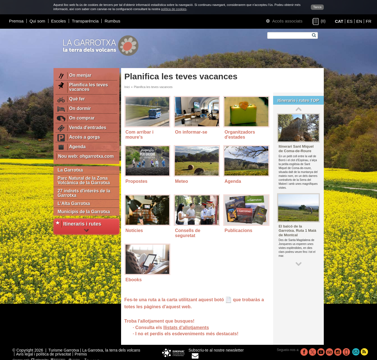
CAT (339, 21)
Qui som (37, 21)
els (201, 333)
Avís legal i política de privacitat (43, 354)
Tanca (317, 7)
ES (350, 21)
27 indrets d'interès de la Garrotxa (84, 193)
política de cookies (174, 9)
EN (359, 21)
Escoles (58, 21)
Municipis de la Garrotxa (84, 211)
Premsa (16, 21)
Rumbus (112, 21)
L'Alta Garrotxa (74, 203)
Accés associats (284, 21)
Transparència (85, 21)
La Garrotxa (70, 170)
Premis (81, 354)
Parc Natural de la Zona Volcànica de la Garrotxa (84, 180)
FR (368, 21)
